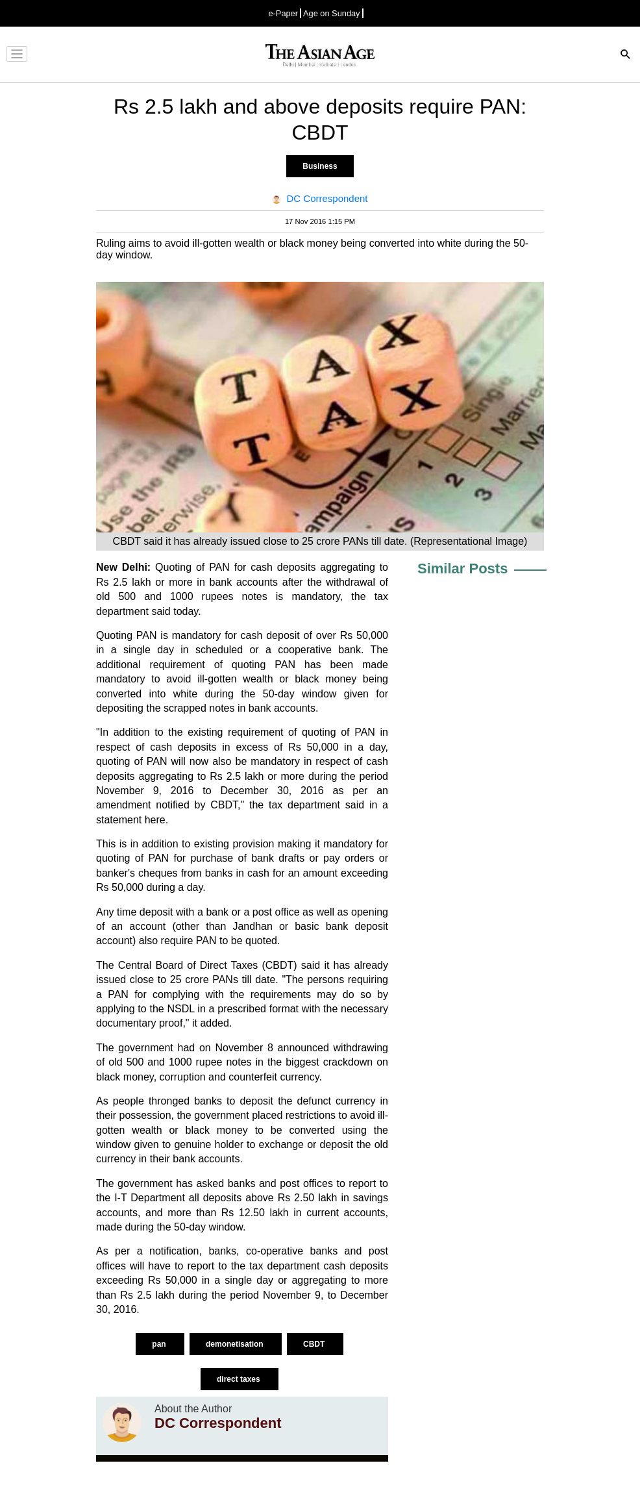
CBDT (315, 1344)
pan (160, 1344)
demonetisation (235, 1344)
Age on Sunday (331, 13)
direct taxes (239, 1379)
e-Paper (283, 13)
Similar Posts (462, 568)
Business (319, 166)
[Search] (625, 55)
